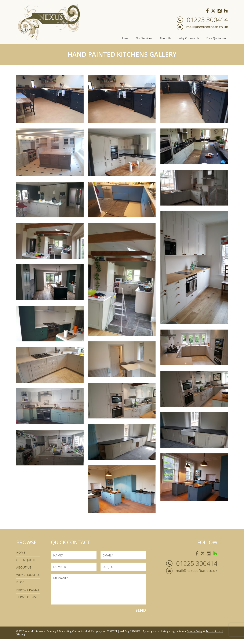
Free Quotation (216, 38)
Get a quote (26, 560)
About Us (165, 38)
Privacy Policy (27, 590)
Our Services (144, 38)
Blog (20, 582)
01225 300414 (207, 20)
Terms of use (26, 597)
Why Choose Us (189, 38)
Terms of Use (213, 631)
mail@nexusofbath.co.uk (207, 26)
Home (124, 38)
